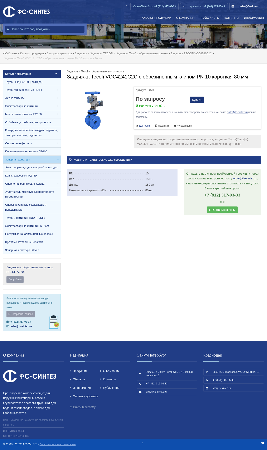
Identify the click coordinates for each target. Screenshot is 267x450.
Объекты (79, 379)
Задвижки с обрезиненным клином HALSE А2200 (31, 274)
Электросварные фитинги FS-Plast (27, 225)
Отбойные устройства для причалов (28, 122)
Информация (254, 17)
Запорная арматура (17, 159)
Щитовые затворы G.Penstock (24, 242)
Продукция (80, 371)
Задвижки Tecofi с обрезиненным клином (94, 71)
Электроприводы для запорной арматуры (31, 167)
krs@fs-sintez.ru (222, 388)
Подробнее (15, 279)
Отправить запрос (21, 314)
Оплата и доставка (85, 396)
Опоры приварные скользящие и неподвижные (25, 207)
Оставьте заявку (222, 209)
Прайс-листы (209, 17)
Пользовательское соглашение (58, 444)
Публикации (111, 387)
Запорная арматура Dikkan (22, 250)
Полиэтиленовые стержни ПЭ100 (26, 151)
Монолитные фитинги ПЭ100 (23, 114)
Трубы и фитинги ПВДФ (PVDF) (25, 217)
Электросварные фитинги (21, 106)
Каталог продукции (156, 17)
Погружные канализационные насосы (29, 233)
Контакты (231, 17)
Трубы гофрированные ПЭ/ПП (24, 89)
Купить (196, 100)
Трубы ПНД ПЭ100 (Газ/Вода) (24, 81)
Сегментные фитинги (18, 143)
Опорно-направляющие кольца (24, 183)
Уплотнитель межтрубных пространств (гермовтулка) (29, 194)
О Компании (185, 17)
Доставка (144, 125)
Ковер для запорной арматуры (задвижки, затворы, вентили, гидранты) (31, 133)
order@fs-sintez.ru (250, 6)
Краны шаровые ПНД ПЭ (21, 175)
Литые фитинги (14, 97)
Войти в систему (84, 407)
